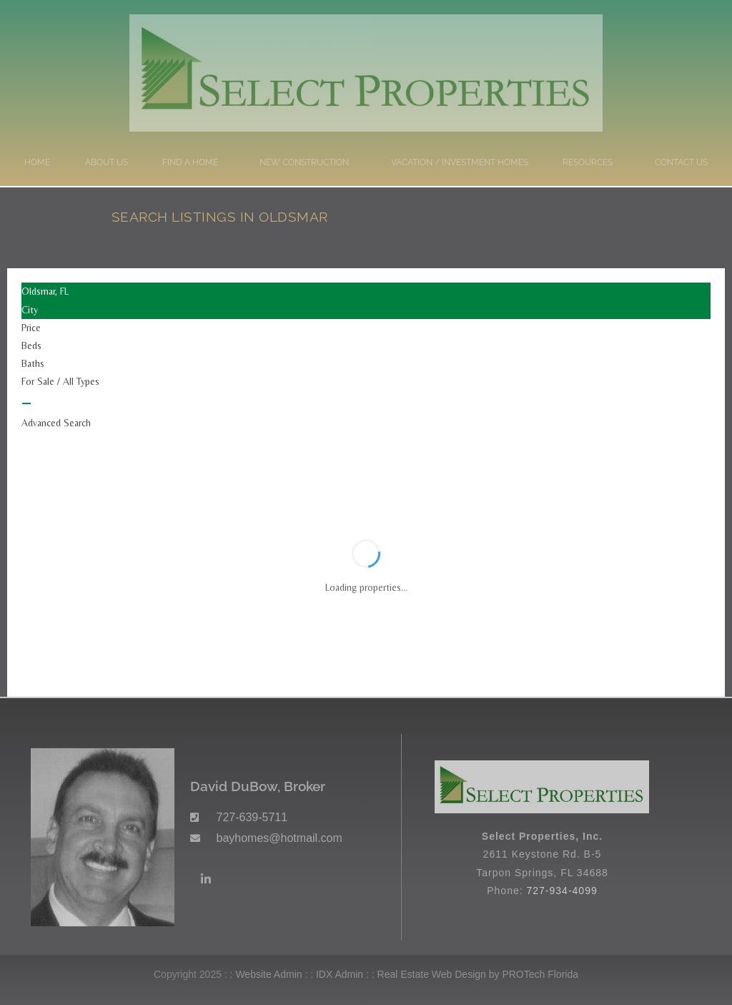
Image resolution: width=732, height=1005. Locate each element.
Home (37, 162)
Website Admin (268, 974)
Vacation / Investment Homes (459, 162)
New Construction (307, 162)
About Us (106, 162)
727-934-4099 (562, 890)
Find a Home (193, 162)
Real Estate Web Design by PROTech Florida (477, 974)
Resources (591, 162)
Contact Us (681, 162)
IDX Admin (339, 974)
